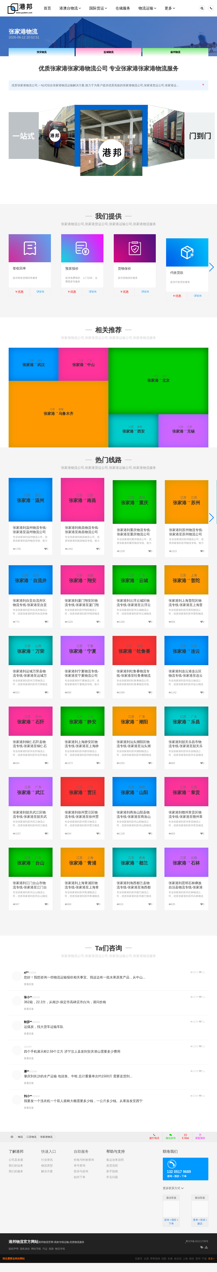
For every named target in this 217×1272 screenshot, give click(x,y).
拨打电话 (154, 1146)
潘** (26, 1080)
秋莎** (28, 1031)
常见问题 (112, 1186)
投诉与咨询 (81, 1180)
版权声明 (14, 1257)
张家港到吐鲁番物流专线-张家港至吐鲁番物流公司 (134, 685)
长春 (170, 1267)
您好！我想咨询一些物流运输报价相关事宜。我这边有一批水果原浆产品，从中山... (84, 986)
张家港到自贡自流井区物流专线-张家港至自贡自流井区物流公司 (30, 614)
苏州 (198, 1267)
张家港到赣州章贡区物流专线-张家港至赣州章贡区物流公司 (186, 826)
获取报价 (200, 1146)
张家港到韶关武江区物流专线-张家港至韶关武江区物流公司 (30, 826)
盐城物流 (109, 52)
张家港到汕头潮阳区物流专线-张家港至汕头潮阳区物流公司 (134, 755)
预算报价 (72, 268)
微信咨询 (169, 1147)
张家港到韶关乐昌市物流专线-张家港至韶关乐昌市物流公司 (186, 755)
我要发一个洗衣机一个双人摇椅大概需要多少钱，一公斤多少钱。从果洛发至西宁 (83, 1110)
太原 (146, 1267)
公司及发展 (16, 1168)
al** (26, 981)
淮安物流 (42, 52)
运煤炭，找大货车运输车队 (43, 1036)
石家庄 (138, 1267)
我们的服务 (16, 1180)
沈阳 (163, 1267)
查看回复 (29, 993)
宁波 (204, 1267)
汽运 (44, 1257)
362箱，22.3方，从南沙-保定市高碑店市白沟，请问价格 (65, 1011)
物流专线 (60, 1257)
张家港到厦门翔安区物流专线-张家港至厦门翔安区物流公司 (82, 614)
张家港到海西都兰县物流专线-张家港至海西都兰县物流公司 (134, 897)
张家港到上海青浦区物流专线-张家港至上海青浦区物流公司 (82, 897)
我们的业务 (16, 1174)
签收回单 (19, 268)
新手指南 (112, 1180)
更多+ (211, 1267)
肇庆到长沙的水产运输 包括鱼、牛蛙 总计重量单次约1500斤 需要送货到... (78, 1085)
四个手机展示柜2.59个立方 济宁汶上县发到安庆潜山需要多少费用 (72, 1061)
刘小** (28, 1105)
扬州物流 (175, 52)
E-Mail (185, 1146)
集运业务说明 (115, 1168)
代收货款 (176, 268)
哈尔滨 (178, 1267)
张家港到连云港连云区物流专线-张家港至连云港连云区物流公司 (186, 685)
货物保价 (124, 268)
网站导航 (36, 1257)
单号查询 (79, 1174)
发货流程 (112, 1174)
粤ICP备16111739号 (197, 1250)
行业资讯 (47, 1168)
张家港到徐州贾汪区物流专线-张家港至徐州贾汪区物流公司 (82, 826)
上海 (185, 1267)
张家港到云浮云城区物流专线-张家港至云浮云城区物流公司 (134, 614)
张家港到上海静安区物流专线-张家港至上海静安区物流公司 (82, 755)
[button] (211, 269)
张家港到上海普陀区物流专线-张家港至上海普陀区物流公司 (186, 614)
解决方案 (47, 1180)
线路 (51, 1257)
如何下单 (79, 1186)
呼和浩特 (155, 1267)
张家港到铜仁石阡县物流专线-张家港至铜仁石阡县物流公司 (30, 755)
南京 (191, 1267)
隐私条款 (25, 1257)
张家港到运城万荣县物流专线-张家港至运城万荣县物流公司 (30, 685)
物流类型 (47, 1174)
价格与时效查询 (84, 1168)
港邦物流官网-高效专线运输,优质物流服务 (61, 1251)
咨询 (40, 291)
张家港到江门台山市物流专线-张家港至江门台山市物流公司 (30, 897)
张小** (28, 1006)
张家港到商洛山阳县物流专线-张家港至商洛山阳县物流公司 (134, 826)
